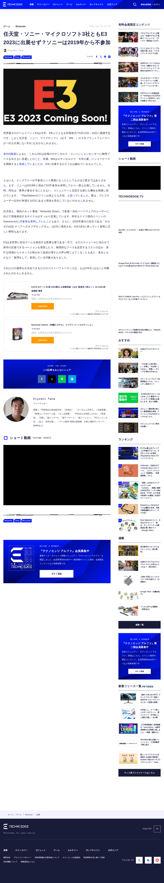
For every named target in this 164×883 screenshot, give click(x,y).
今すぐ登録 (56, 574)
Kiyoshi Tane (16, 50)
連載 (32, 4)
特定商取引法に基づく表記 (94, 857)
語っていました (79, 195)
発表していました (29, 164)
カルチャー (81, 4)
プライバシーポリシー (22, 857)
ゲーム (69, 4)
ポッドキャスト (96, 4)
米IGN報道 (9, 153)
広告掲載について (10, 862)
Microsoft (26, 57)
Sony (17, 57)
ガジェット (58, 4)
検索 (135, 4)
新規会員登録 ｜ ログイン (150, 4)
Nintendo (8, 57)
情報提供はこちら (28, 862)
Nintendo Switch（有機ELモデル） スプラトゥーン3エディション (62, 325)
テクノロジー (43, 4)
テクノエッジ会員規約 (71, 857)
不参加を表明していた (33, 221)
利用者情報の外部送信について (47, 857)
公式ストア (112, 4)
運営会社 (6, 857)
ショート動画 (20, 438)
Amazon (42, 306)
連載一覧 (139, 625)
